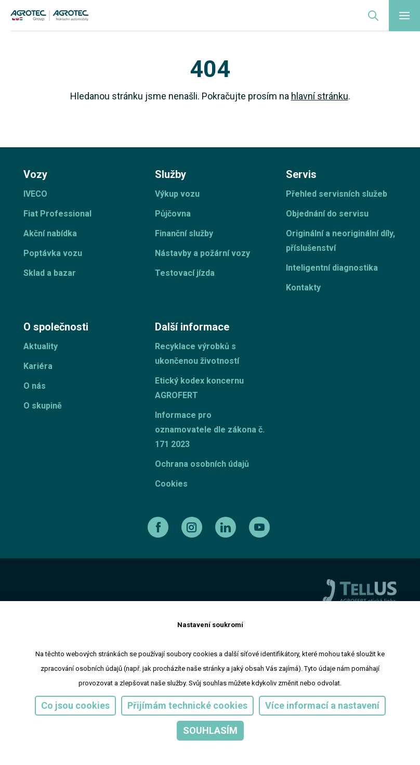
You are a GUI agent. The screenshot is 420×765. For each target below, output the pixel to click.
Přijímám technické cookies (187, 705)
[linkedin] (227, 527)
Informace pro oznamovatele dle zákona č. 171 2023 (210, 429)
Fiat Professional (57, 214)
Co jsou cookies (75, 705)
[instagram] (193, 527)
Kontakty (303, 287)
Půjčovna (173, 214)
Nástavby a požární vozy (202, 253)
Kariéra (37, 366)
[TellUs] (360, 590)
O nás (34, 386)
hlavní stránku (319, 96)
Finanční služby (184, 233)
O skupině (42, 406)
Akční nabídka (50, 233)
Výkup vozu (177, 194)
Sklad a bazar (49, 273)
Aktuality (40, 346)
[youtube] (260, 527)
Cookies (171, 484)
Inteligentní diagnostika (332, 268)
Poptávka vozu (52, 253)
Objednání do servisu (327, 214)
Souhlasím (210, 730)
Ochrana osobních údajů (202, 464)
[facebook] (159, 527)
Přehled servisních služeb (336, 194)
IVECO (35, 194)
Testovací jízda (185, 273)
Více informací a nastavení (322, 705)
